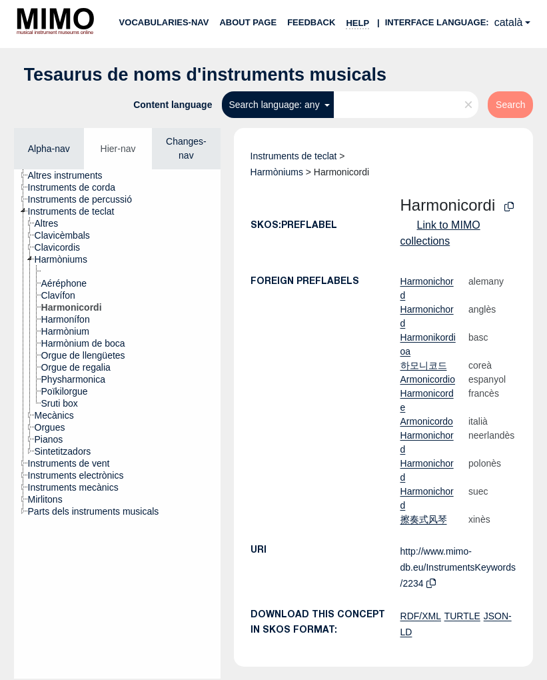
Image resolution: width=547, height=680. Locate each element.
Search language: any (275, 104)
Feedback (311, 22)
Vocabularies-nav (164, 22)
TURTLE (462, 616)
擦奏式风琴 (423, 519)
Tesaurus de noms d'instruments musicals (205, 75)
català (508, 22)
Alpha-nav (49, 148)
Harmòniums (277, 172)
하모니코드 (423, 365)
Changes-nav (186, 148)
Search (510, 104)
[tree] (117, 424)
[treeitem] (71, 175)
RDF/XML (420, 616)
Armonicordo (426, 421)
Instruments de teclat (294, 156)
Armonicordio (427, 379)
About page (247, 22)
